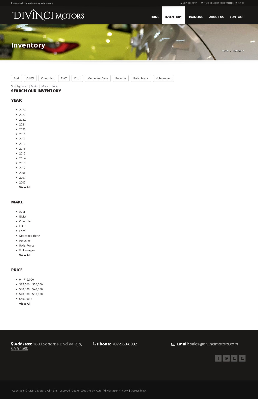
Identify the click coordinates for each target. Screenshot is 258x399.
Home (155, 17)
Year (25, 86)
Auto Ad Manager (107, 390)
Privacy (123, 390)
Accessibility (138, 390)
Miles (44, 86)
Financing (195, 17)
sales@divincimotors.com (214, 344)
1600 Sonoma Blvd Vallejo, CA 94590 (222, 3)
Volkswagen (163, 78)
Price (54, 86)
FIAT (64, 78)
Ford (77, 78)
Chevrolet (47, 78)
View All (24, 187)
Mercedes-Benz (97, 78)
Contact (237, 17)
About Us (216, 17)
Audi (16, 78)
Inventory (173, 17)
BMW (30, 78)
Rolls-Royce (141, 78)
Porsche (120, 78)
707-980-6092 (188, 3)
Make (34, 86)
